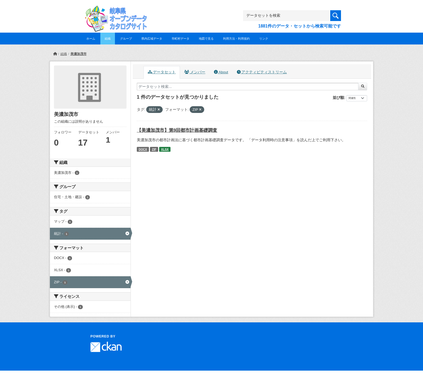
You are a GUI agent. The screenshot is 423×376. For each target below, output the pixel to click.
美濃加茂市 (78, 54)
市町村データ (180, 38)
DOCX (143, 149)
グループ (126, 38)
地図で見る (206, 38)
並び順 (338, 97)
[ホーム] (55, 54)
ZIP (154, 149)
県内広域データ (151, 38)
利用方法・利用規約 (236, 38)
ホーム (90, 38)
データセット (162, 72)
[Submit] (362, 86)
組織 (108, 38)
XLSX (165, 149)
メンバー (194, 72)
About (221, 72)
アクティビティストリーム (262, 72)
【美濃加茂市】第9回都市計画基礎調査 (177, 130)
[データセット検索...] (248, 86)
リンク (263, 38)
